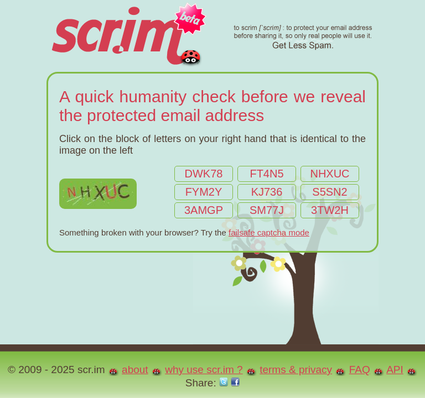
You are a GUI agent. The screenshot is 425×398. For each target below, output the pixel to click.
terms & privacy (296, 369)
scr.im (211, 36)
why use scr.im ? (203, 369)
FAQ (359, 369)
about (135, 369)
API (394, 369)
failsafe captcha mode (269, 232)
